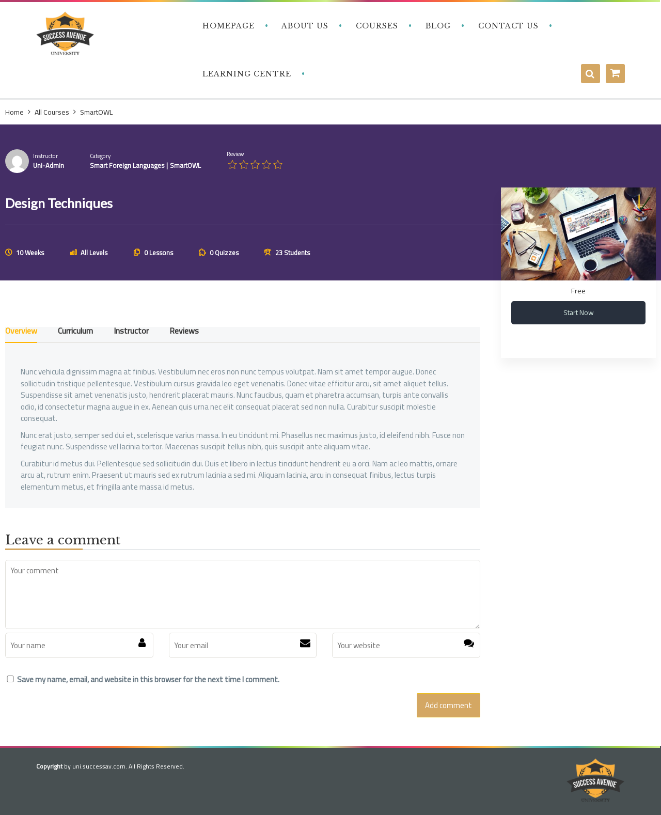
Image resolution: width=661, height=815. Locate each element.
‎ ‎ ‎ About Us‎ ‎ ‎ (304, 25)
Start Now (578, 312)
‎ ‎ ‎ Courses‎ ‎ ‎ (375, 25)
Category (100, 156)
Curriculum (75, 332)
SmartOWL (185, 165)
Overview (21, 332)
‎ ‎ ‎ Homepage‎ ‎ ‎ (227, 25)
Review (235, 154)
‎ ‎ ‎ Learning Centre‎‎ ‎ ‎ (245, 74)
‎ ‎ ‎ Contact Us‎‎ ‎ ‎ (507, 25)
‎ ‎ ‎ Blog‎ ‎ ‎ (437, 25)
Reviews (184, 332)
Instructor (45, 156)
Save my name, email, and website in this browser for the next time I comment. (148, 680)
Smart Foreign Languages (127, 165)
